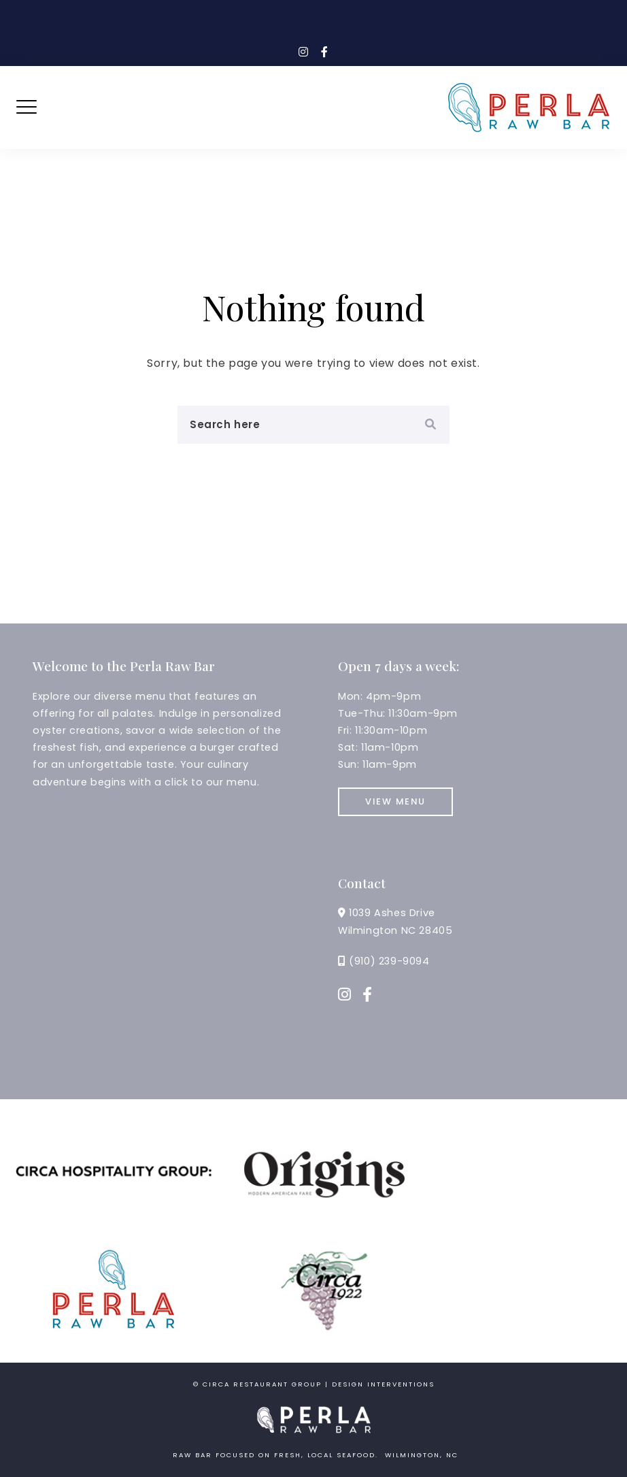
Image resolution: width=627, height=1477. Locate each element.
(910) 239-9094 (389, 961)
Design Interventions (383, 1384)
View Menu (395, 801)
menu (241, 782)
